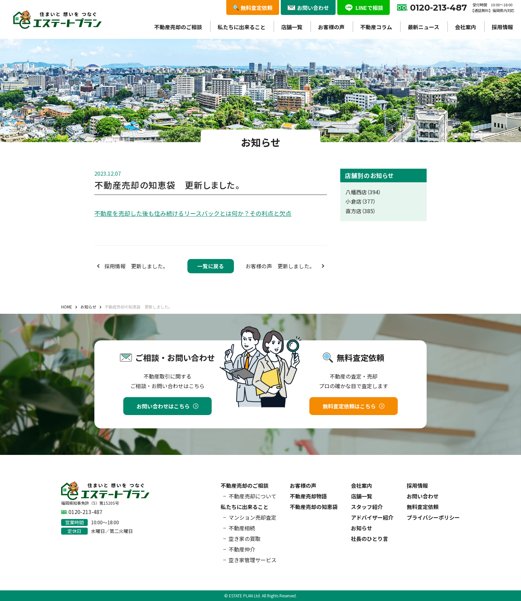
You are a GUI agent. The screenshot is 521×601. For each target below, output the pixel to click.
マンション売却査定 (252, 517)
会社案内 (465, 27)
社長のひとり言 (369, 539)
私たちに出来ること (241, 27)
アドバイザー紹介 (372, 517)
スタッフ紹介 (367, 507)
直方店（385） (361, 211)
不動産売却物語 (308, 496)
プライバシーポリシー (433, 517)
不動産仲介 (242, 549)
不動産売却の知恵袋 (314, 507)
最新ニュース (423, 27)
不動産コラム (376, 27)
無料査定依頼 (423, 507)
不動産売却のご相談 (178, 27)
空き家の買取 (244, 539)
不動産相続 (242, 528)
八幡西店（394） (363, 192)
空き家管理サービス (252, 560)
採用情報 (502, 27)
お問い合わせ (423, 496)
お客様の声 (331, 27)
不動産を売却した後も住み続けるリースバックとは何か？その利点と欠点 (192, 213)
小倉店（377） (361, 201)
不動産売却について (252, 496)
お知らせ (361, 528)
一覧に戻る (210, 266)
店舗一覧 (291, 27)
